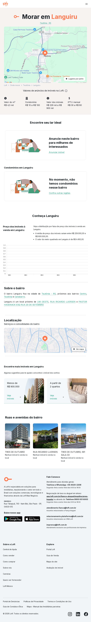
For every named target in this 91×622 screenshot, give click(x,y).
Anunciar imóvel (56, 152)
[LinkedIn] (78, 614)
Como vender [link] (8, 555)
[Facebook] (86, 614)
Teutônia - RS (49, 293)
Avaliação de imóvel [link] (54, 568)
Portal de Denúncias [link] (11, 601)
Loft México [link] (8, 586)
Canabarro (20, 296)
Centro (83, 293)
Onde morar (15, 85)
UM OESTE (42, 301)
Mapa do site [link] (51, 562)
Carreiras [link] (6, 574)
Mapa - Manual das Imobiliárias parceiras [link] (43, 607)
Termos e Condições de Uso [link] (59, 601)
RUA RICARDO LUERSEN (63, 301)
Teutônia (26, 85)
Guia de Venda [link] (52, 555)
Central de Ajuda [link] (10, 549)
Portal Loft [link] (50, 549)
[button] (45, 55)
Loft (5, 85)
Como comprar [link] (9, 562)
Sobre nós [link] (7, 568)
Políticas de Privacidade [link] (34, 601)
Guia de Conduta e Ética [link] (13, 607)
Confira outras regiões (59, 193)
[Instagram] (70, 614)
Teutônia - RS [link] (45, 23)
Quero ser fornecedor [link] (12, 580)
